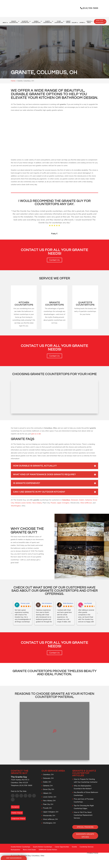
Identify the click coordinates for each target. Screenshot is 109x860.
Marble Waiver (16, 811)
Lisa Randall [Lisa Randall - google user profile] (88, 602)
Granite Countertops (13, 20)
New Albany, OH (49, 799)
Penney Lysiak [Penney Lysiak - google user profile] (25, 602)
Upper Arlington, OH (50, 810)
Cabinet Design (68, 20)
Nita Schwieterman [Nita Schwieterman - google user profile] (47, 602)
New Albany (37, 501)
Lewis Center (26, 501)
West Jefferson (86, 501)
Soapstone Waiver (18, 817)
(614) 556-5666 (90, 8)
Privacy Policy (92, 851)
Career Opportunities (62, 845)
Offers (82, 21)
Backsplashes (15, 848)
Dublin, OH (47, 780)
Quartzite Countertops (25, 20)
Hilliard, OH (47, 792)
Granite (74, 845)
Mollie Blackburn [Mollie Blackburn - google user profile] (68, 602)
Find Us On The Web (18, 790)
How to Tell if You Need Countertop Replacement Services (83, 814)
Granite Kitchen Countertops (20, 845)
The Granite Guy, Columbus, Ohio (30, 854)
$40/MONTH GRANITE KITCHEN (85, 834)
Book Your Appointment (99, 20)
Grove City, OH (48, 788)
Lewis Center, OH (49, 795)
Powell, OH (47, 806)
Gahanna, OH (48, 784)
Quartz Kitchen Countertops (42, 845)
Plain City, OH (48, 803)
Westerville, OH (49, 814)
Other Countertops (58, 20)
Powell (53, 501)
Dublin (81, 498)
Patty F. (54, 232)
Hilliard (17, 501)
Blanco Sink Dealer (29, 848)
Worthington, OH (49, 821)
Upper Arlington (63, 501)
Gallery (74, 21)
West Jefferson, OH (50, 818)
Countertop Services (86, 845)
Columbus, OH (48, 773)
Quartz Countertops (47, 20)
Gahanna (88, 498)
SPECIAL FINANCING (85, 825)
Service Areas (89, 20)
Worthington (16, 504)
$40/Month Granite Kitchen (48, 848)
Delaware (74, 498)
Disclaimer (15, 805)
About (5, 21)
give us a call (36, 432)
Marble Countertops (36, 20)
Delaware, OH (48, 777)
